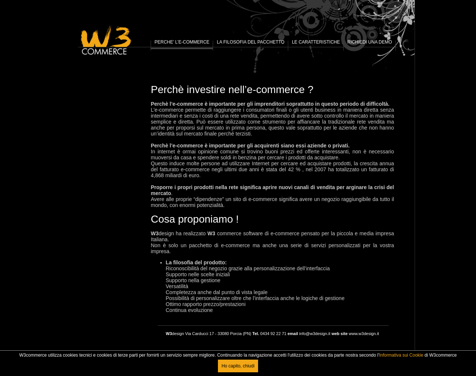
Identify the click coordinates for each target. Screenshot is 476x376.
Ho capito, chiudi (238, 366)
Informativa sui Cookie (401, 355)
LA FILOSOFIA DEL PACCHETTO (250, 42)
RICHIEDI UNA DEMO (369, 42)
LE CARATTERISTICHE (316, 42)
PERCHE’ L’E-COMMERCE (182, 42)
